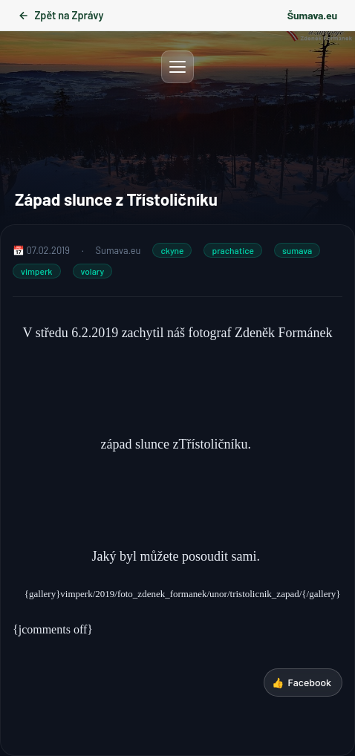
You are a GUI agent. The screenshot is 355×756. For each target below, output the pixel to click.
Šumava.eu (312, 15)
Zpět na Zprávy (60, 15)
